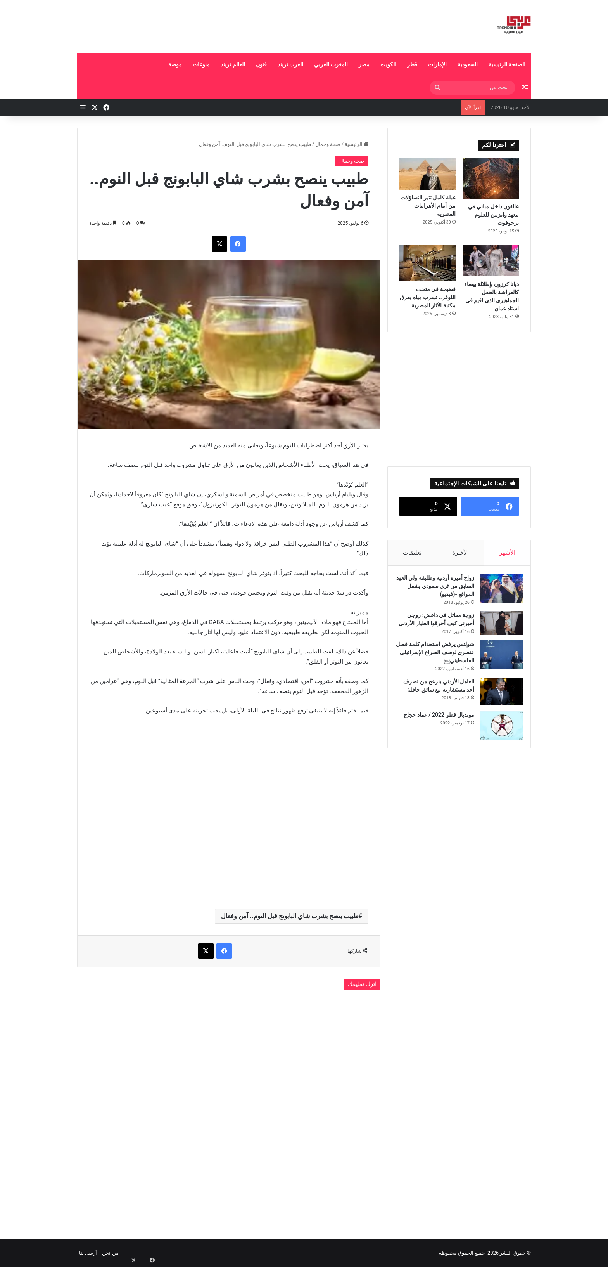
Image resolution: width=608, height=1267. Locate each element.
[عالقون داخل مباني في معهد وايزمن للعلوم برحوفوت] (491, 178)
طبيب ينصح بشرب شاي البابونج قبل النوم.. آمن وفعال (289, 916)
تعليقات (412, 552)
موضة (175, 64)
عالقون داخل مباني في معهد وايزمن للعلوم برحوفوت (493, 214)
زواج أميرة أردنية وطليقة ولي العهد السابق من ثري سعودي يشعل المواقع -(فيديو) (437, 590)
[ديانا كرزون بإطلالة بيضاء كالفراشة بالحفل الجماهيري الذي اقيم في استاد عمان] (491, 261)
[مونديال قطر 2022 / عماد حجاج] (497, 737)
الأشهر (507, 552)
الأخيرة (460, 552)
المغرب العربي (330, 64)
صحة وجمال (327, 144)
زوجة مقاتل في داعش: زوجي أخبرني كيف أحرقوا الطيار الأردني (436, 627)
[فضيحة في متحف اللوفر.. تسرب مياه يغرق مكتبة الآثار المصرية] (427, 263)
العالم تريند (233, 64)
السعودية (468, 64)
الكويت (388, 64)
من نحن (110, 1253)
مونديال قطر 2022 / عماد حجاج (435, 727)
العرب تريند (290, 64)
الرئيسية (356, 144)
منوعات (201, 64)
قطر (412, 64)
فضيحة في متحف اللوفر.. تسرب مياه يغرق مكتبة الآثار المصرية (427, 297)
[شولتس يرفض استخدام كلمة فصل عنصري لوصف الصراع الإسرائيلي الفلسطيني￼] (497, 666)
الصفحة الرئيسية (507, 64)
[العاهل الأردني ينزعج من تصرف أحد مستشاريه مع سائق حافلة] (497, 704)
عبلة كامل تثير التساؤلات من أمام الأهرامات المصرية (428, 205)
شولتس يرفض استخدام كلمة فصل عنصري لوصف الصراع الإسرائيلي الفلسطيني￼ (437, 664)
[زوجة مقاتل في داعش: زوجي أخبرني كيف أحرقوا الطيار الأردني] (497, 627)
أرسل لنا (88, 1253)
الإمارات (437, 64)
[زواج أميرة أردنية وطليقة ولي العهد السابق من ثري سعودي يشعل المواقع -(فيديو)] (497, 592)
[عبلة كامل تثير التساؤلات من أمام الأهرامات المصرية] (427, 174)
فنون (261, 64)
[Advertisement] (226, 25)
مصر (364, 64)
